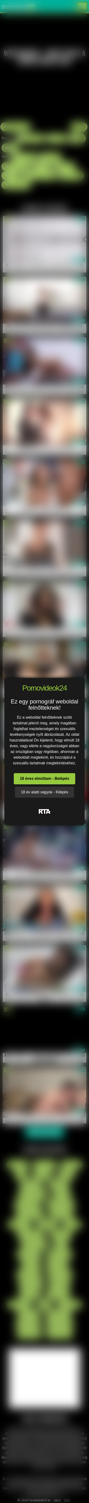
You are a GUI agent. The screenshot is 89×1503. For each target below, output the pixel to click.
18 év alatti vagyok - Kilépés (44, 792)
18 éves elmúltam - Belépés (44, 778)
